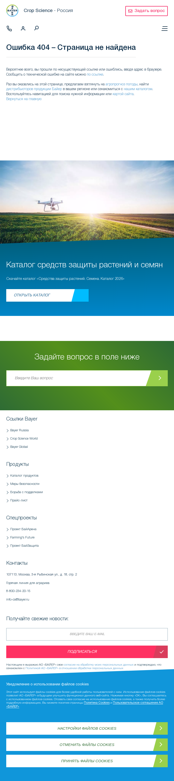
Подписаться (82, 652)
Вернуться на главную (23, 99)
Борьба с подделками (26, 492)
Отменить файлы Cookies (87, 744)
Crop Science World (24, 438)
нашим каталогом (138, 89)
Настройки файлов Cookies (87, 728)
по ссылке (95, 74)
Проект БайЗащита (24, 545)
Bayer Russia (19, 430)
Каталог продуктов (24, 475)
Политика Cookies (97, 702)
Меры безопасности (24, 484)
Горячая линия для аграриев (66, 588)
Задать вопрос (150, 11)
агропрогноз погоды (122, 84)
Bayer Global (19, 447)
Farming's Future (22, 537)
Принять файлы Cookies (87, 761)
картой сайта (123, 94)
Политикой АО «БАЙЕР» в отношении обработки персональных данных (74, 668)
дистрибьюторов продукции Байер (34, 89)
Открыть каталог (32, 295)
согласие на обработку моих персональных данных (99, 664)
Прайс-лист (18, 500)
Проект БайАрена (23, 529)
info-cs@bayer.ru (17, 599)
